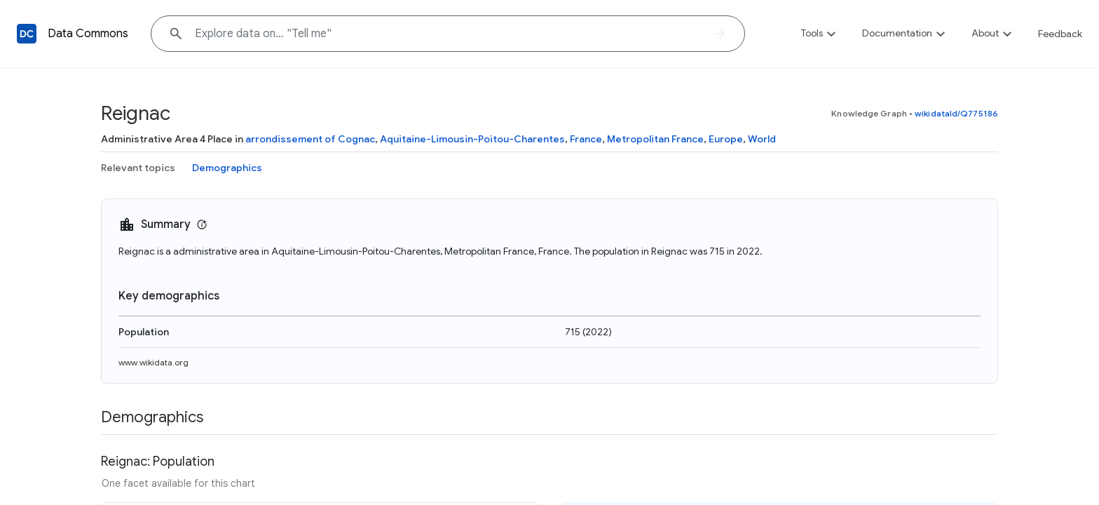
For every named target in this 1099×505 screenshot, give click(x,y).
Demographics (227, 167)
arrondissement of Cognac (310, 139)
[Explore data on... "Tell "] (448, 33)
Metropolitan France (655, 139)
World (762, 139)
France (586, 139)
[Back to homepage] (26, 33)
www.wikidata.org (153, 362)
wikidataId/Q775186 (956, 113)
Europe (726, 139)
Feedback (1060, 33)
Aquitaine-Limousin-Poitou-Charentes (472, 139)
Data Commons (88, 34)
